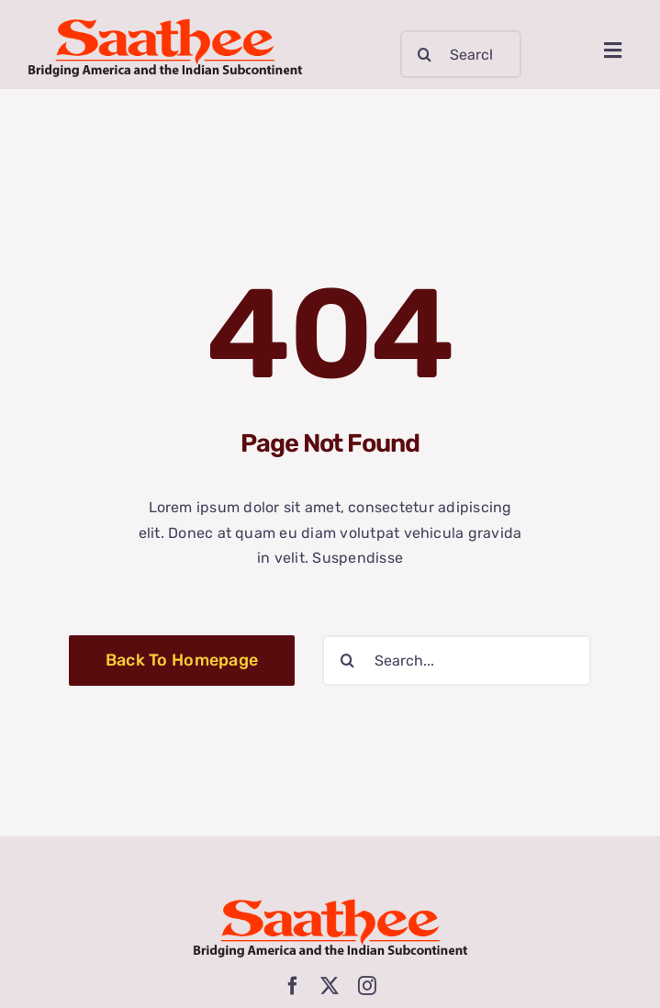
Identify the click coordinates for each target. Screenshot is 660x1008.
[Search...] (460, 54)
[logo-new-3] (165, 25)
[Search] (424, 54)
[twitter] (329, 986)
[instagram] (367, 986)
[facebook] (293, 986)
